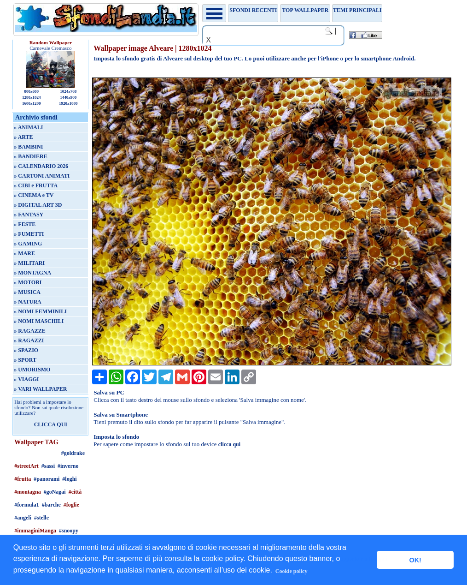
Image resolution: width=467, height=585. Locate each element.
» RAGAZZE (29, 331)
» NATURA (27, 301)
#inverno (68, 466)
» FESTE (24, 224)
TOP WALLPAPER (305, 10)
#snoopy (68, 530)
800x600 (31, 91)
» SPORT (25, 360)
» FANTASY (28, 214)
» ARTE (23, 137)
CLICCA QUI (50, 424)
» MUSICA (27, 292)
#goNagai (55, 492)
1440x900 (68, 97)
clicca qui (229, 444)
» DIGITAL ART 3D (38, 205)
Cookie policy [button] (291, 571)
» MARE (24, 253)
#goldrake (73, 453)
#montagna (27, 492)
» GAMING (28, 243)
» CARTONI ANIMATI (42, 176)
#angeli (22, 517)
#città (75, 492)
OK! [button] (415, 560)
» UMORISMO (32, 369)
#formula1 (26, 504)
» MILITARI (29, 263)
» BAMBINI (28, 146)
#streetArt (26, 466)
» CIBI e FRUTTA (36, 185)
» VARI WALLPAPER (40, 389)
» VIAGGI (26, 379)
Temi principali (357, 10)
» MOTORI (27, 282)
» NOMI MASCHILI (39, 321)
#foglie (71, 504)
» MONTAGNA (32, 272)
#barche (51, 504)
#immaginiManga (35, 530)
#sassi (48, 466)
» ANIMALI (28, 127)
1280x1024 (31, 97)
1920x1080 (68, 103)
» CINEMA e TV (33, 195)
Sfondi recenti (253, 10)
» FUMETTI (29, 234)
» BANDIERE (30, 156)
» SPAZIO (26, 350)
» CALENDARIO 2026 (41, 166)
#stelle (41, 517)
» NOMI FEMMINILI (40, 311)
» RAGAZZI (29, 340)
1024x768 (68, 91)
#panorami (46, 479)
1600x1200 (31, 103)
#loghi (69, 479)
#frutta (22, 479)
